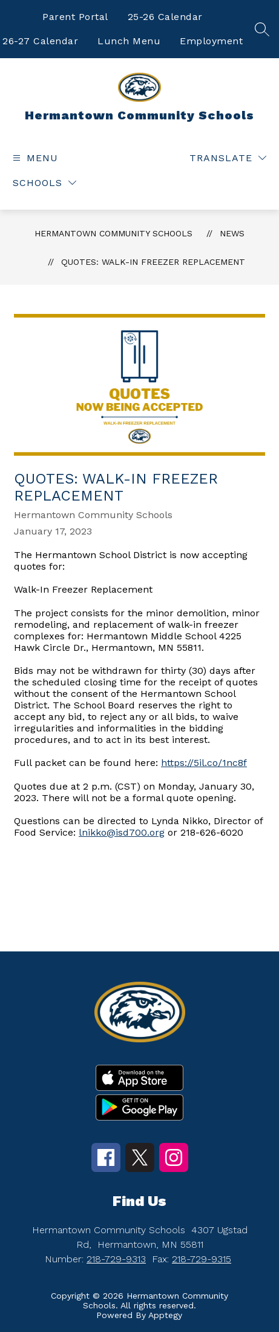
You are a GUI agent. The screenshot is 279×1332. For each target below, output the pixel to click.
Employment (211, 41)
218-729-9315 (201, 1259)
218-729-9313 (116, 1259)
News (232, 233)
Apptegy (165, 1315)
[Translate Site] (227, 157)
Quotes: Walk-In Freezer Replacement (153, 262)
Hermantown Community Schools (113, 233)
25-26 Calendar (165, 16)
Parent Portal (75, 16)
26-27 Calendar (40, 41)
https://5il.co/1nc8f (204, 762)
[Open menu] (34, 157)
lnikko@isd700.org (122, 832)
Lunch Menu (128, 41)
